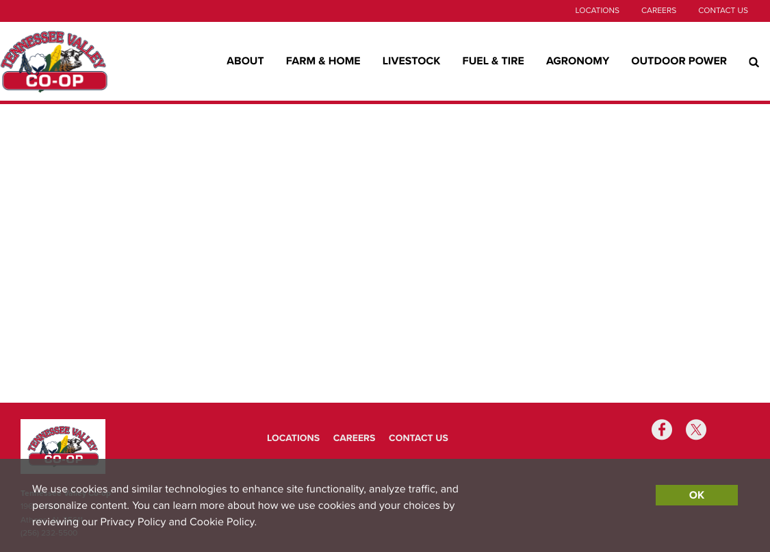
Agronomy (577, 61)
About (245, 61)
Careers (658, 11)
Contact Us (723, 11)
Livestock (412, 61)
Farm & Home (323, 61)
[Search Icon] (754, 61)
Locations (597, 11)
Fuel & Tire (493, 61)
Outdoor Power (679, 61)
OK (696, 495)
